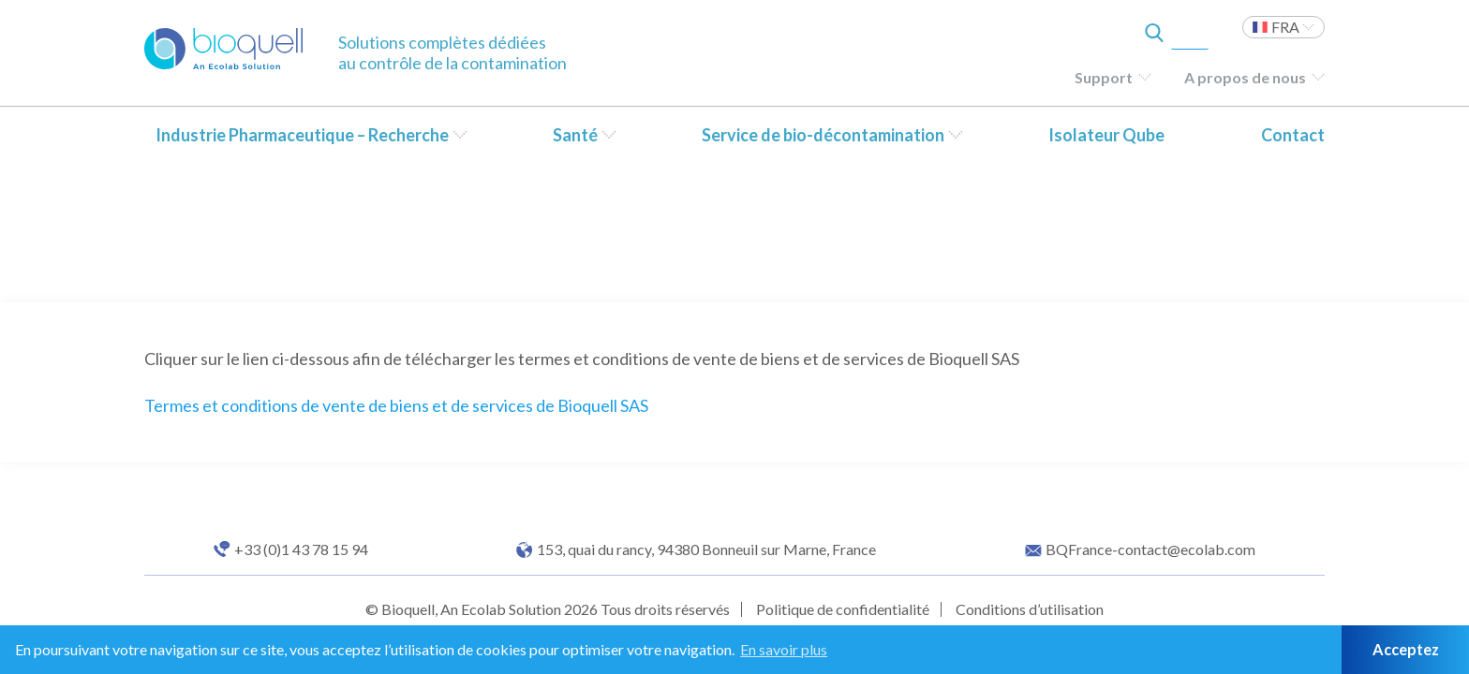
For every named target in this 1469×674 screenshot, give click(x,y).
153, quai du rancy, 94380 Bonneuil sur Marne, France (706, 549)
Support (1104, 77)
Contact (1293, 135)
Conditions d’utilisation (1030, 609)
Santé (575, 135)
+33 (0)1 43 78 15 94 (301, 549)
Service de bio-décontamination (823, 135)
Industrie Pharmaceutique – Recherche (302, 135)
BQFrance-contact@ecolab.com (1150, 549)
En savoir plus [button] (783, 649)
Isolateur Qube (1106, 135)
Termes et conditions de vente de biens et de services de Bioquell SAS (396, 405)
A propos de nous (1245, 77)
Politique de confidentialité (842, 609)
